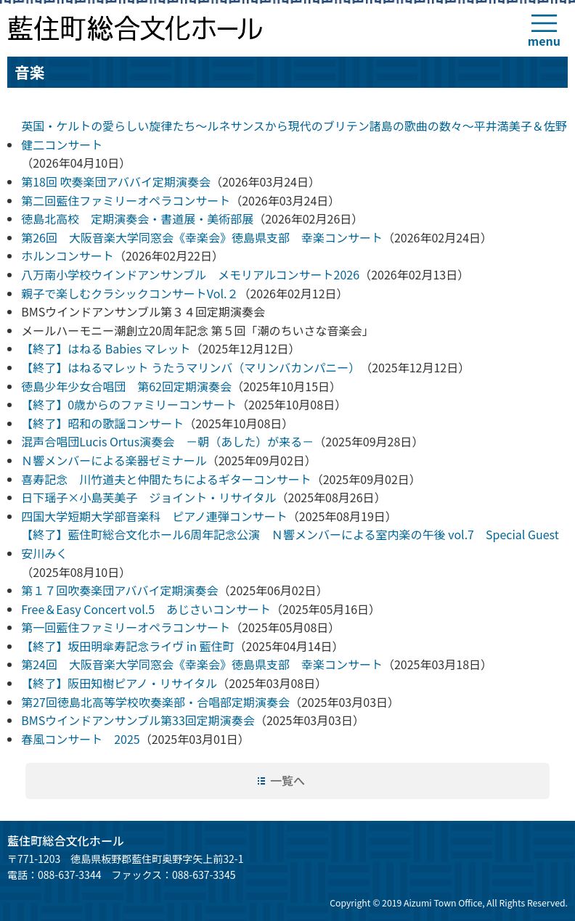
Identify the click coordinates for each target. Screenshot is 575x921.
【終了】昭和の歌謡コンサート (102, 423)
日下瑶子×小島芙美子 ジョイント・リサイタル (148, 497)
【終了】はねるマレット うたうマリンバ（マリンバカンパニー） (190, 367)
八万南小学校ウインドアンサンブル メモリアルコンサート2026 (190, 274)
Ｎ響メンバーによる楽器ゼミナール (114, 460)
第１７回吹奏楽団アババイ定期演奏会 (119, 590)
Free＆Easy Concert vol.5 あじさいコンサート (146, 609)
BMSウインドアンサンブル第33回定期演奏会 (138, 720)
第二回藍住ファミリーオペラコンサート (125, 200)
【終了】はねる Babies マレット (105, 348)
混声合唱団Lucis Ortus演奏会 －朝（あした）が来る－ (167, 441)
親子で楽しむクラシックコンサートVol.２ (129, 293)
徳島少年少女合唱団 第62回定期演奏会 (126, 386)
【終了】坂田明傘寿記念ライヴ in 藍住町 (127, 646)
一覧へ (287, 780)
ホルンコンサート (67, 255)
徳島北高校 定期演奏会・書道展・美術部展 (137, 218)
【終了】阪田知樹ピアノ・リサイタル (119, 683)
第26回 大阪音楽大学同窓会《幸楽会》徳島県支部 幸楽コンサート (202, 237)
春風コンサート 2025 (80, 739)
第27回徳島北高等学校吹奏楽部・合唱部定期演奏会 (155, 702)
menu (544, 40)
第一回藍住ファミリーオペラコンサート (125, 627)
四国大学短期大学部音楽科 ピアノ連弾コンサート (154, 516)
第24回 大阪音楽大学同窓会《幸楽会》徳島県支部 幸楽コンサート (202, 664)
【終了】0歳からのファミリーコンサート (129, 404)
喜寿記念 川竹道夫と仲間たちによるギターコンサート (166, 479)
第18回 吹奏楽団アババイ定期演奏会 (116, 181)
